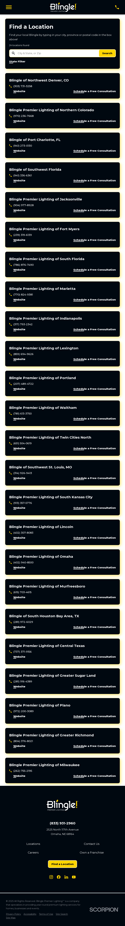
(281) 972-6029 (23, 621)
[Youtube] (74, 877)
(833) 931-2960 (62, 823)
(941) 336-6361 (22, 175)
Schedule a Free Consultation (94, 91)
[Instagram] (51, 877)
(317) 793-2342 (23, 324)
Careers (33, 852)
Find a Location (62, 864)
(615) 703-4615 (22, 592)
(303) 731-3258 (22, 86)
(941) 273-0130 (22, 145)
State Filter (17, 61)
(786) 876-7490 (23, 264)
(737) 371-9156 (22, 651)
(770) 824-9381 (23, 294)
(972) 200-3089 (23, 711)
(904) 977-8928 (23, 205)
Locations (33, 844)
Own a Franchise (92, 852)
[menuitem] (13, 914)
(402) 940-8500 (23, 562)
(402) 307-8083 (23, 532)
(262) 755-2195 (22, 770)
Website (19, 91)
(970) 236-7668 (23, 115)
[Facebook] (59, 877)
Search (107, 53)
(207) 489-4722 (23, 383)
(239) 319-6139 (22, 234)
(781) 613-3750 (22, 413)
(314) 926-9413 (22, 473)
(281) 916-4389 (22, 681)
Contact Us (91, 844)
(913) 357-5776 (22, 502)
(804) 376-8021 (23, 741)
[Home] (63, 7)
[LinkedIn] (66, 877)
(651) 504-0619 (22, 443)
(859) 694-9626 (23, 354)
